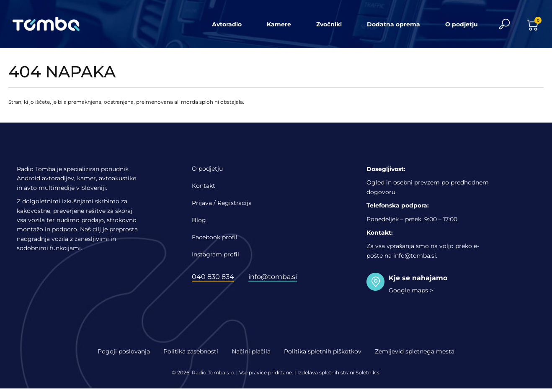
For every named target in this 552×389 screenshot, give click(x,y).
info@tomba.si (272, 277)
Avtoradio (227, 24)
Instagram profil (215, 254)
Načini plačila (251, 351)
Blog (199, 220)
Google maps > (411, 290)
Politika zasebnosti (190, 351)
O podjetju (461, 24)
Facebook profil (214, 237)
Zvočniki (329, 24)
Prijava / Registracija (222, 203)
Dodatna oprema (393, 24)
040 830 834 (213, 277)
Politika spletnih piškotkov (322, 351)
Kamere (279, 24)
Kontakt (203, 185)
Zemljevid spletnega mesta (414, 351)
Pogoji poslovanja (124, 351)
